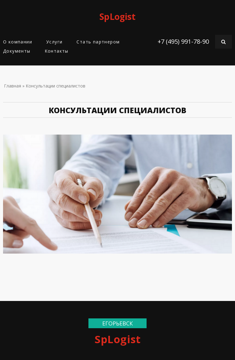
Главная (12, 86)
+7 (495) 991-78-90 (183, 41)
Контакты (57, 51)
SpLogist (117, 16)
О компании (17, 42)
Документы (17, 51)
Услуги (54, 42)
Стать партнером (98, 42)
